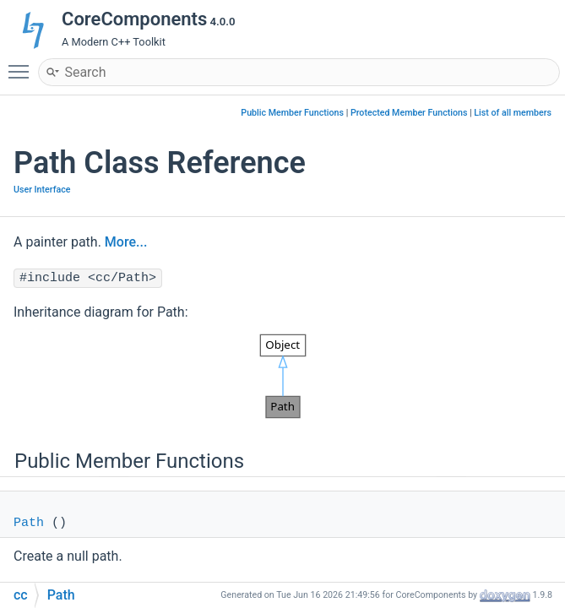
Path (29, 523)
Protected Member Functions (409, 112)
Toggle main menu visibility (22, 64)
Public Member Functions (292, 112)
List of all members (512, 112)
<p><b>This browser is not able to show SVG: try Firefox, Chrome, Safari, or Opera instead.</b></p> (283, 376)
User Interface (42, 189)
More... (126, 242)
